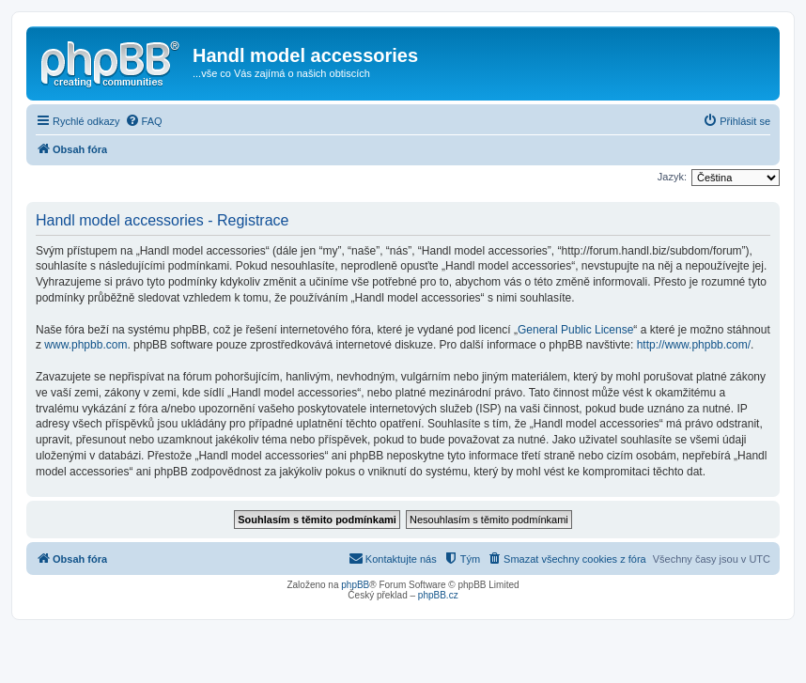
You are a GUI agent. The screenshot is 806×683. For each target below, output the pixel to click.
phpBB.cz (438, 595)
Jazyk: (672, 176)
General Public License (575, 329)
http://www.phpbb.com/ (694, 344)
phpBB (355, 585)
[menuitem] (144, 121)
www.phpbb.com (85, 344)
